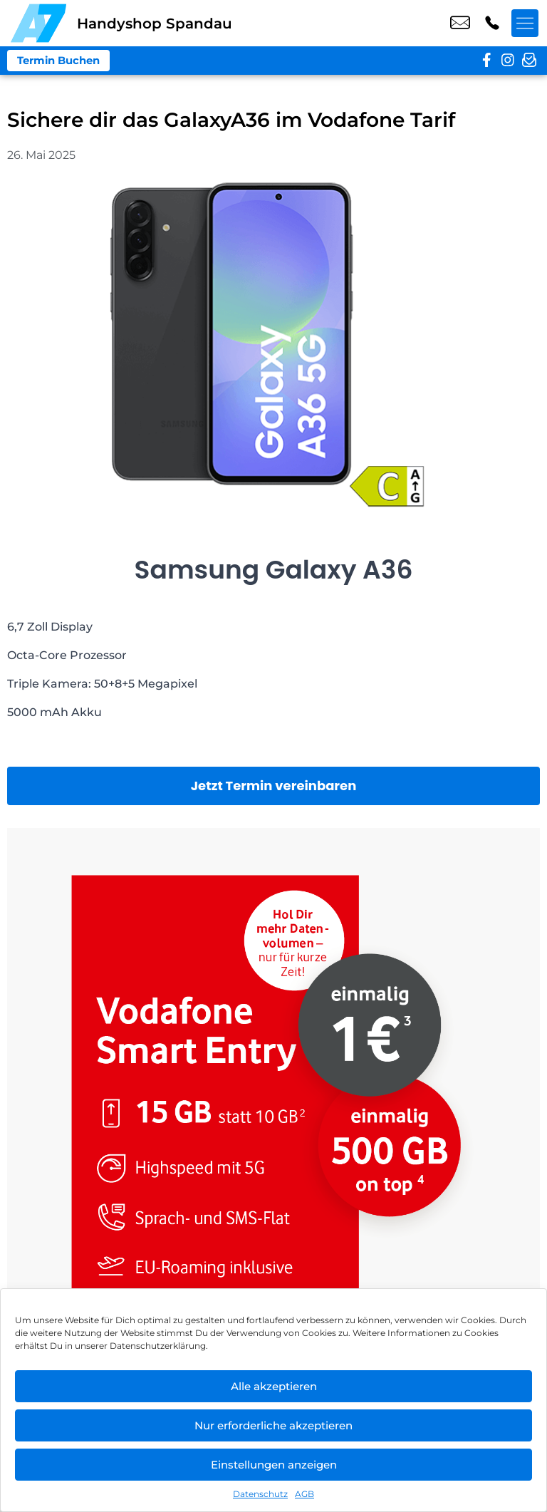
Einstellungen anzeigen (274, 1464)
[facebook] (486, 60)
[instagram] (508, 60)
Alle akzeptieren (274, 1386)
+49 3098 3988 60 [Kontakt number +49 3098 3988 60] (492, 23)
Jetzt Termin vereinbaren (274, 785)
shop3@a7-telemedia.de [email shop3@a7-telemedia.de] (460, 23)
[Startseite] (38, 23)
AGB (304, 1493)
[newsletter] (529, 60)
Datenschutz (260, 1493)
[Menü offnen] (525, 23)
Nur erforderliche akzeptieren (273, 1425)
